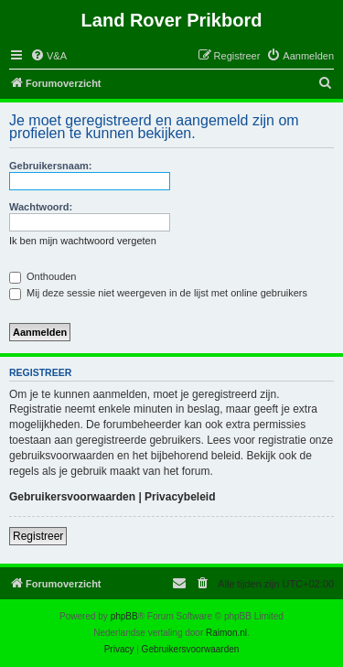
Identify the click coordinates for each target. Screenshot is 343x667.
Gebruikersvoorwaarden (72, 496)
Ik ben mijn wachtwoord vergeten (82, 240)
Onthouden (43, 276)
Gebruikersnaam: (50, 165)
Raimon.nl (226, 633)
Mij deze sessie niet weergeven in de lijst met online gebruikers (158, 292)
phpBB (124, 616)
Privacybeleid (180, 496)
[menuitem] (48, 56)
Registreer (38, 536)
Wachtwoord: (40, 206)
